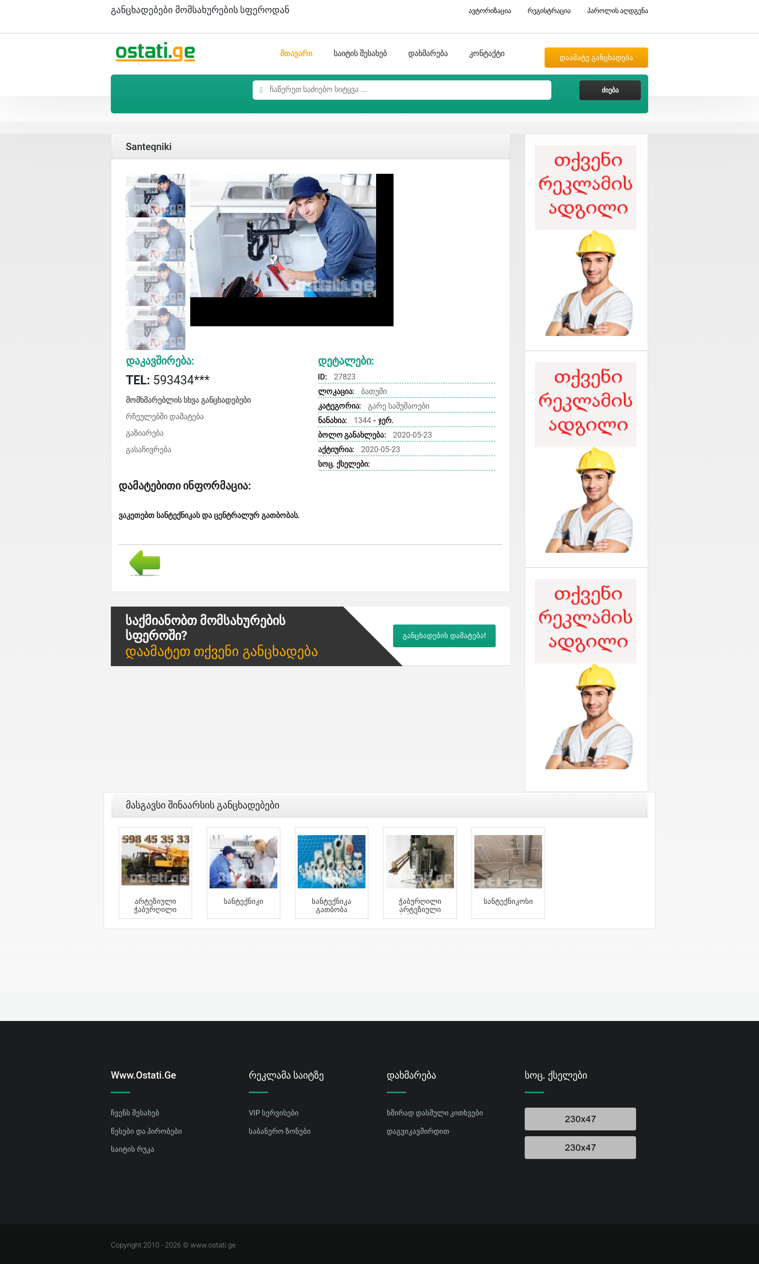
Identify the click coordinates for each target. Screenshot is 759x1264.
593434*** (168, 380)
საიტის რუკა (132, 1149)
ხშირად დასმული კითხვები (435, 1113)
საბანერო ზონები (280, 1131)
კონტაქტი (486, 53)
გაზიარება (145, 433)
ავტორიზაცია (486, 11)
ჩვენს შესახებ (135, 1113)
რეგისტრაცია (545, 11)
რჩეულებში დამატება (165, 416)
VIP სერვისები (274, 1113)
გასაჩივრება (148, 449)
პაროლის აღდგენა (614, 11)
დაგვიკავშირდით (418, 1131)
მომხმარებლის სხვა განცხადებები (188, 400)
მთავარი (296, 53)
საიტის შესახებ (360, 53)
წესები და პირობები (146, 1131)
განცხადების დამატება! (444, 635)
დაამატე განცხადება (596, 57)
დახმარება (428, 53)
